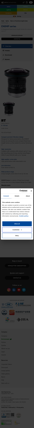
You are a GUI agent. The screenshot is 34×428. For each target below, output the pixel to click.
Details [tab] (17, 196)
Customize (17, 229)
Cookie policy (23, 216)
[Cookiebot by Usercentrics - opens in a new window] (20, 191)
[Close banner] (31, 190)
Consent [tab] (6, 196)
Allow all (17, 224)
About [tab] (28, 196)
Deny (17, 235)
